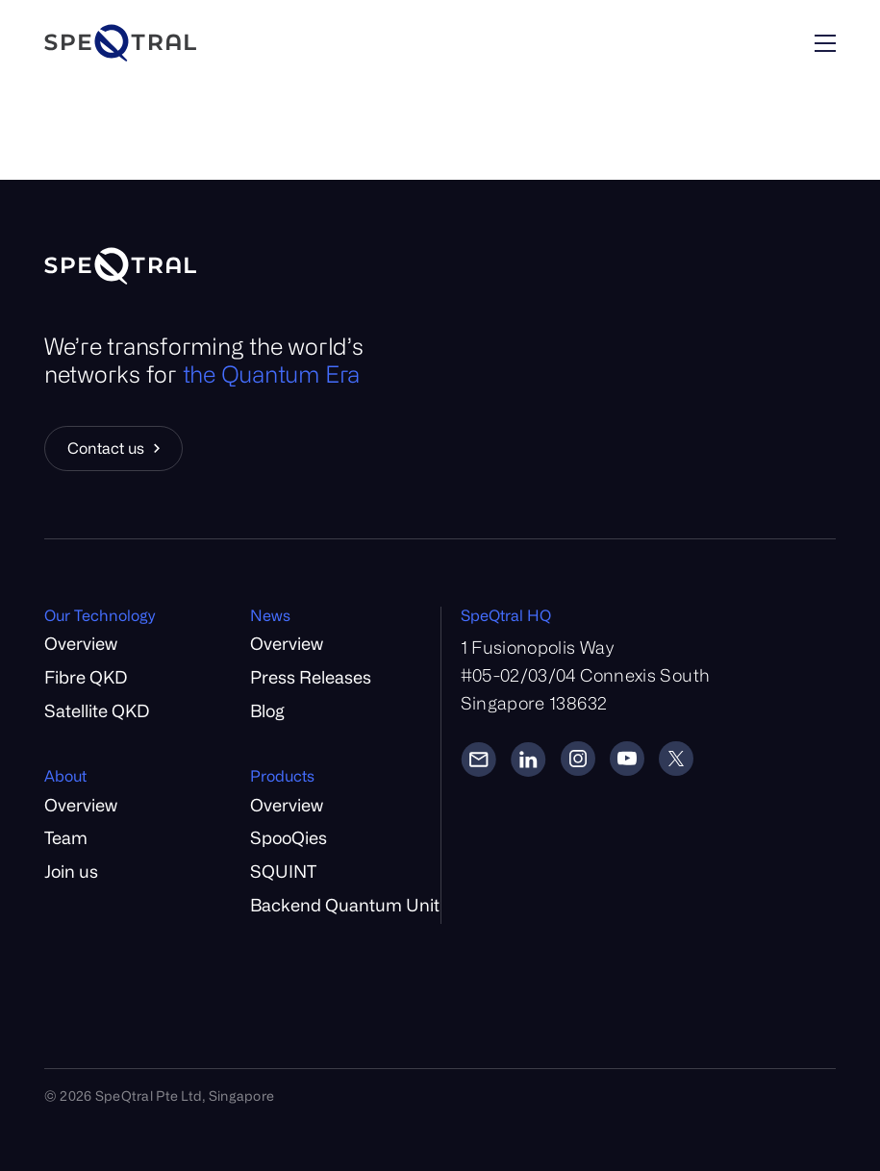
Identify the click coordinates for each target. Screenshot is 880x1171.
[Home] (176, 43)
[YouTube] (627, 758)
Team (66, 837)
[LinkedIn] (528, 759)
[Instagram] (578, 758)
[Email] (478, 759)
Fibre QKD (85, 676)
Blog (267, 710)
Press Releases (310, 676)
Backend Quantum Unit (345, 904)
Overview (80, 643)
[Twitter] (676, 758)
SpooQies (288, 837)
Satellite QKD (96, 710)
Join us (71, 871)
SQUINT (283, 871)
